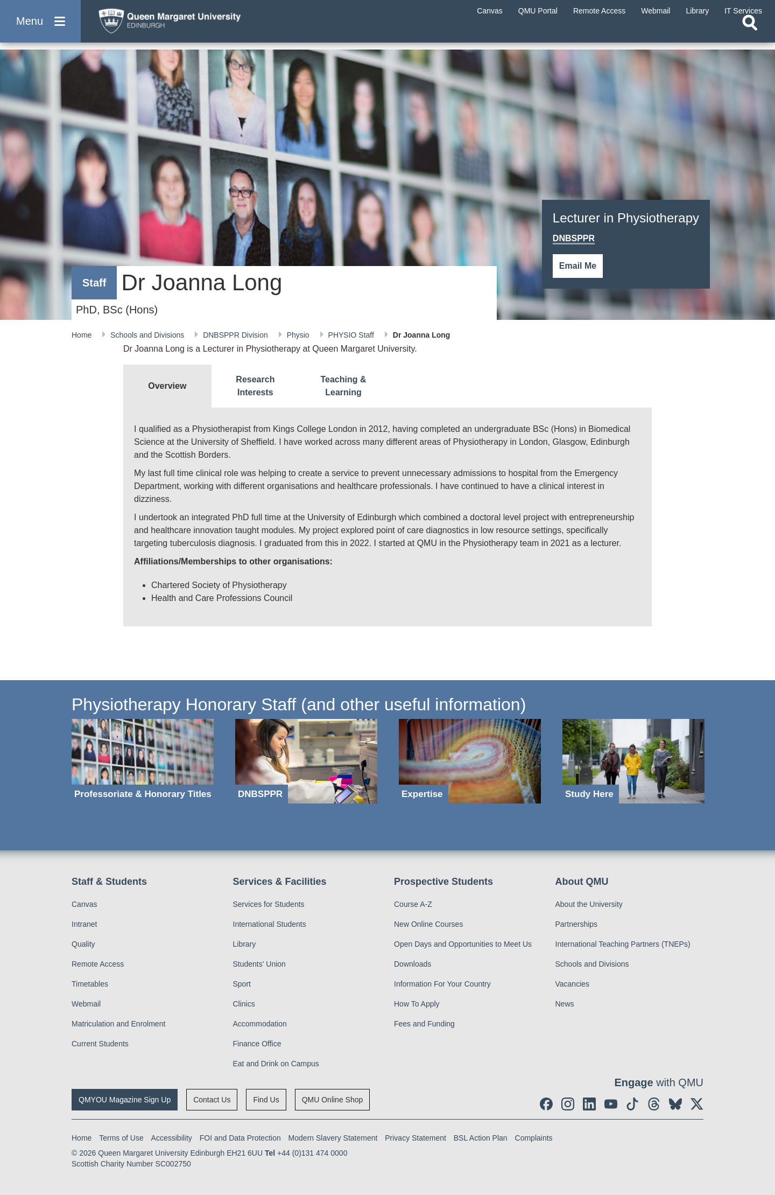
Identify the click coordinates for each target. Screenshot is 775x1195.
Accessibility (171, 1138)
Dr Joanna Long (421, 335)
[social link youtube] (610, 1104)
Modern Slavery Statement (333, 1138)
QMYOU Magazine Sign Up (125, 1099)
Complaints (534, 1138)
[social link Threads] (653, 1104)
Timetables (90, 984)
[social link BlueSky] (675, 1104)
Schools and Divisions (148, 335)
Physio (299, 335)
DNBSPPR (574, 238)
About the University (589, 904)
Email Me (577, 265)
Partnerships (576, 924)
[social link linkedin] (589, 1104)
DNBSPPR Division (236, 335)
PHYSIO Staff (352, 335)
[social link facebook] (546, 1104)
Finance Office (257, 1043)
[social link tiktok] (632, 1104)
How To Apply (417, 1004)
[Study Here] (633, 761)
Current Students (100, 1043)
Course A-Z (413, 904)
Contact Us (211, 1099)
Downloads (412, 964)
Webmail (86, 1004)
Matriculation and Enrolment (118, 1023)
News (564, 1004)
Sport (242, 984)
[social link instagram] (567, 1104)
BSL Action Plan (481, 1138)
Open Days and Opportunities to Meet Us (463, 944)
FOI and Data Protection (240, 1138)
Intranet (84, 924)
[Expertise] (470, 761)
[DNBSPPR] (306, 761)
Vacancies (572, 984)
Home (83, 335)
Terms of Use (121, 1138)
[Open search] (749, 35)
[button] (40, 27)
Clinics (244, 1004)
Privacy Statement (415, 1138)
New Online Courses (428, 924)
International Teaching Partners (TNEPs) (623, 944)
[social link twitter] (697, 1104)
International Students (269, 924)
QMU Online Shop (332, 1099)
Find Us (266, 1099)
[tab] (167, 386)
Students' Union (259, 964)
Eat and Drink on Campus (276, 1063)
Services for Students (269, 904)
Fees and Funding (424, 1023)
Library (244, 944)
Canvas (84, 904)
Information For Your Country (442, 984)
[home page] (194, 25)
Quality (83, 944)
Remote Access (98, 964)
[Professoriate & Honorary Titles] (143, 761)
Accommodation (260, 1023)
